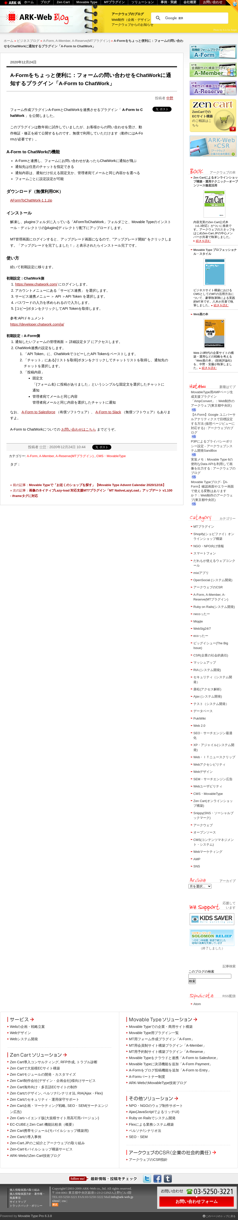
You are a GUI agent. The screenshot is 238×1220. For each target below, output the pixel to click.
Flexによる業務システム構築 (151, 1124)
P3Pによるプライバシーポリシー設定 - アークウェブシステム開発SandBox (212, 446)
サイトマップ (18, 1201)
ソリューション (142, 2)
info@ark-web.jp (122, 1197)
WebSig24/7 (202, 628)
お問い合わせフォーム (197, 1201)
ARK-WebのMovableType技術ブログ (158, 1083)
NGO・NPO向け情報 (208, 546)
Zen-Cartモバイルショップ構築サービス (41, 1149)
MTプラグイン (203, 526)
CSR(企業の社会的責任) (210, 655)
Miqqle (198, 621)
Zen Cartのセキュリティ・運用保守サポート (44, 1099)
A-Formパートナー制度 (147, 1077)
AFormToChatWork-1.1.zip (31, 200)
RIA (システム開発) (207, 670)
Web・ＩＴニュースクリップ (214, 757)
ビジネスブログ (28, 41)
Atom (197, 1004)
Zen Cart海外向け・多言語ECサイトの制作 (43, 1087)
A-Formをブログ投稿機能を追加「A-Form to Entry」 (170, 1070)
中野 (169, 98)
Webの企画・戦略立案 (27, 1027)
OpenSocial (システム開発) (212, 580)
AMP (196, 859)
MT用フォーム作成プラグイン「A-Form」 (162, 1039)
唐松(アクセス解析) (207, 689)
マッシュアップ (204, 662)
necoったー (201, 614)
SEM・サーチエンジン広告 (213, 779)
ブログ (45, 2)
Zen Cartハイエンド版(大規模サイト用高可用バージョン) (54, 1118)
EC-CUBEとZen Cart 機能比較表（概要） (43, 1124)
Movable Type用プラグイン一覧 (154, 1033)
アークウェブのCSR (208, 587)
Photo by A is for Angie (225, 29)
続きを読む (203, 240)
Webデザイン (203, 772)
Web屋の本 (200, 314)
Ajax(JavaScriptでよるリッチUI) (154, 1112)
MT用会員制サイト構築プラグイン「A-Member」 (167, 1045)
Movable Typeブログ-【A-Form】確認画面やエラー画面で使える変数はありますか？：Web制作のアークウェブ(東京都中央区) (212, 491)
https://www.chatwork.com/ (36, 284)
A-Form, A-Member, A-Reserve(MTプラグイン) (76, 41)
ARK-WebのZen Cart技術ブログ (35, 1156)
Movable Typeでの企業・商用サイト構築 (161, 1027)
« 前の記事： (88, 485)
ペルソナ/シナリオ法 (145, 1131)
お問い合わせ (212, 2)
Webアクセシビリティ (209, 764)
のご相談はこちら (202, 118)
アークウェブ (203, 825)
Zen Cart (63, 2)
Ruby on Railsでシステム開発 (152, 1118)
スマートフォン (204, 553)
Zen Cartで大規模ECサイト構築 (35, 1068)
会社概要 (189, 2)
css (64, 1201)
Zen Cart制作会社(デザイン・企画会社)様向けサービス (53, 1081)
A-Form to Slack (108, 412)
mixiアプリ (201, 573)
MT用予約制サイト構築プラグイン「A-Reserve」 (168, 1052)
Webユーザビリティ (207, 786)
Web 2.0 (199, 725)
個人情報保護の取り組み (25, 1189)
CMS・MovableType (111, 456)
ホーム (8, 41)
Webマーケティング (207, 852)
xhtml (56, 1201)
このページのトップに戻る (221, 1216)
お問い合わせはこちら (78, 429)
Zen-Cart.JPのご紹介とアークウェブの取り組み (47, 1143)
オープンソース (204, 832)
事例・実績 (169, 2)
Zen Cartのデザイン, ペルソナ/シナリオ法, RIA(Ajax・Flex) (56, 1093)
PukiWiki (199, 718)
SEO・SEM (138, 1137)
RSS (55, 1204)
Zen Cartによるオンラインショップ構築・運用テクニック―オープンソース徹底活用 (215, 181)
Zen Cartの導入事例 (25, 1137)
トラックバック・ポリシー (26, 1205)
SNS (196, 866)
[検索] (189, 18)
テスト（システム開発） (211, 704)
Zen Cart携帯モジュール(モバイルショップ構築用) (49, 1131)
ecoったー (200, 636)
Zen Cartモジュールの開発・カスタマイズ (43, 1074)
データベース (203, 711)
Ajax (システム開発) (207, 696)
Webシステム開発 (24, 1039)
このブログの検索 (201, 971)
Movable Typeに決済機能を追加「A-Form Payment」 (171, 1064)
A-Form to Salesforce (38, 412)
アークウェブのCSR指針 (148, 1160)
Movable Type (86, 2)
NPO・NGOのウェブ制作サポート (156, 1106)
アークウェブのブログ (128, 14)
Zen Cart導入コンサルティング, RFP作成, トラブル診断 (53, 1062)
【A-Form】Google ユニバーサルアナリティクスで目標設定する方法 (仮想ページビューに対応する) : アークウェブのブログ (213, 424)
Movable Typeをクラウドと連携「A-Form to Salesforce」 (174, 1058)
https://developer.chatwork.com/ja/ (37, 324)
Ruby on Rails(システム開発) (214, 607)
